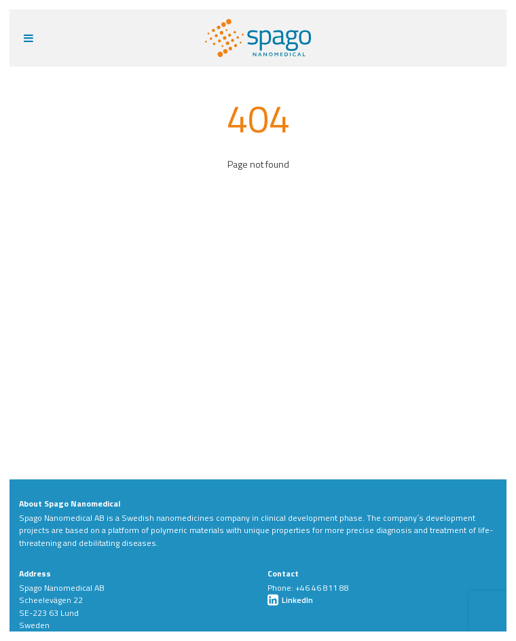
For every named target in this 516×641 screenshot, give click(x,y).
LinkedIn (290, 599)
